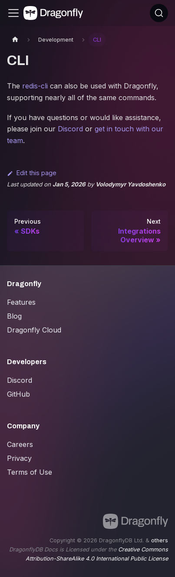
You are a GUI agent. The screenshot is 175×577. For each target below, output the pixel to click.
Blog (14, 316)
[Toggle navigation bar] (13, 13)
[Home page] (15, 39)
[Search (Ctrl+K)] (159, 13)
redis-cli (35, 85)
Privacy (19, 458)
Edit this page (31, 172)
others (159, 540)
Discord (70, 128)
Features (21, 302)
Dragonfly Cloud (34, 330)
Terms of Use (29, 472)
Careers (20, 444)
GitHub (18, 394)
